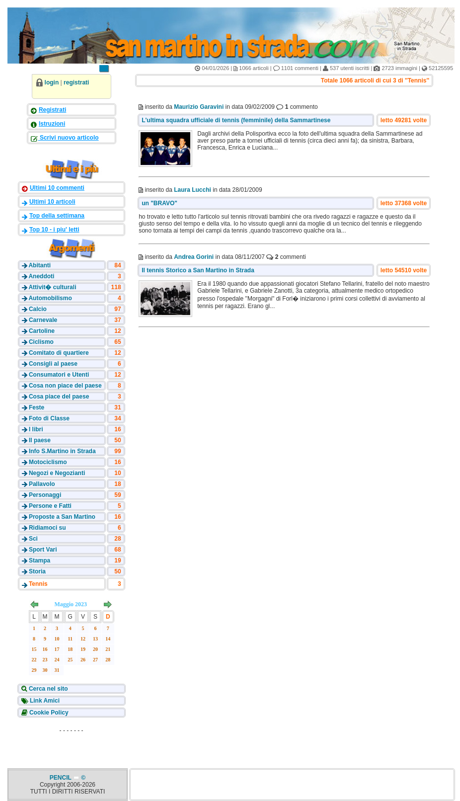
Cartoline (42, 330)
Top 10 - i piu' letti (54, 229)
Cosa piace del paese (59, 396)
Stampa (39, 560)
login (52, 82)
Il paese (40, 440)
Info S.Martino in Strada (62, 451)
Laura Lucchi (192, 189)
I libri (36, 429)
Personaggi (45, 494)
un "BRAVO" (159, 203)
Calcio (38, 309)
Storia (37, 571)
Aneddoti (41, 276)
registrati (76, 82)
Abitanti (39, 265)
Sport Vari (43, 549)
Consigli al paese (53, 363)
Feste (36, 407)
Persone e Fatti (50, 505)
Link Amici (44, 700)
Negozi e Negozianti (57, 473)
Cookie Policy (48, 712)
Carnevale (43, 320)
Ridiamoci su (47, 527)
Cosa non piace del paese (65, 385)
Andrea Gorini (194, 256)
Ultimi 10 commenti (57, 187)
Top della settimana (56, 215)
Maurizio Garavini (199, 106)
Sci (33, 538)
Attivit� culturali (52, 287)
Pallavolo (42, 484)
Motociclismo (48, 462)
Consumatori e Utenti (59, 374)
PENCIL (61, 777)
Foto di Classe (49, 418)
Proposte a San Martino (62, 516)
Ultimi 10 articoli (52, 201)
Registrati (52, 109)
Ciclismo (41, 341)
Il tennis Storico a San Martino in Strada (198, 270)
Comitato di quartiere (59, 352)
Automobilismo (50, 298)
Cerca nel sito (47, 688)
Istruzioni (52, 123)
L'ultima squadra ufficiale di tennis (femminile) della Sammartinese (236, 120)
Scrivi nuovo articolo (68, 137)
